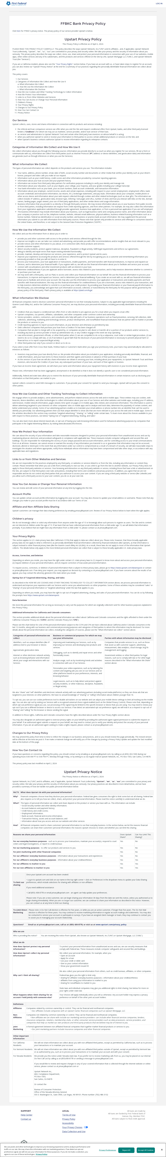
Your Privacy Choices (75, 1127)
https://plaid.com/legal (83, 290)
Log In (159, 3)
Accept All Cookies (145, 1150)
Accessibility (68, 1123)
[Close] (162, 1149)
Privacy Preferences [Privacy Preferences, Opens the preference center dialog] (107, 1150)
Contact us (26, 1119)
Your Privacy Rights (64, 64)
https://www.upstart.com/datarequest (126, 568)
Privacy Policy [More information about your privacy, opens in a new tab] (41, 1154)
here (18, 31)
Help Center (26, 1114)
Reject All (126, 1150)
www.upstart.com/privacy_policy (111, 924)
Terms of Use (68, 1114)
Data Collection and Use (73, 1131)
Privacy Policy (68, 1119)
